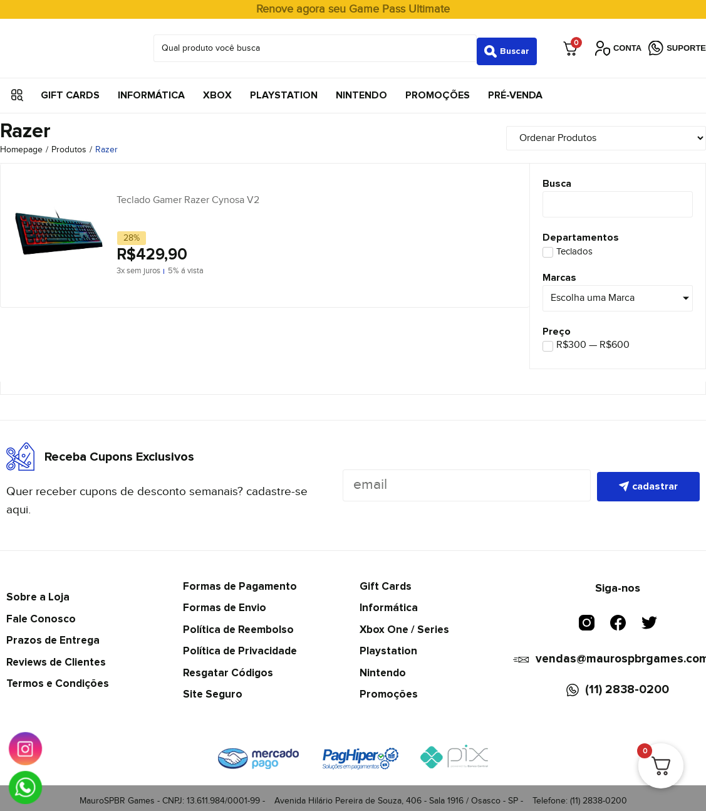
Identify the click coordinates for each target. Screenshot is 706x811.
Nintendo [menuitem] (361, 89)
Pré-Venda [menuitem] (515, 89)
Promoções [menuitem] (437, 89)
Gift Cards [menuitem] (70, 89)
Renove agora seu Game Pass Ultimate (353, 9)
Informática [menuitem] (151, 89)
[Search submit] (507, 45)
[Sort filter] (627, 132)
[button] (17, 89)
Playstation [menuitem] (284, 89)
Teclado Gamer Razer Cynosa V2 (188, 194)
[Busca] (617, 199)
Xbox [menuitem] (217, 89)
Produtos (68, 144)
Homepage (21, 144)
